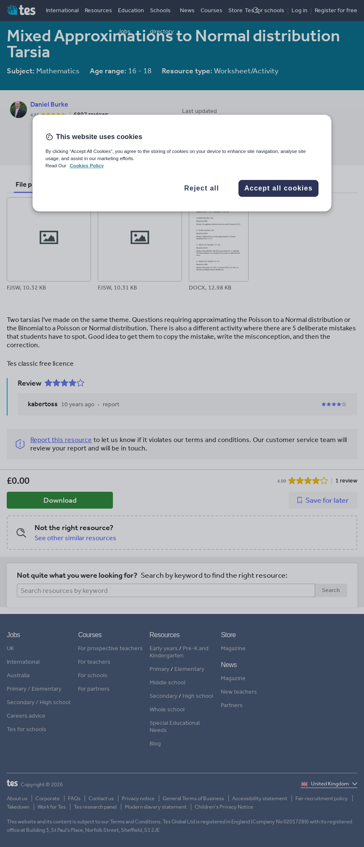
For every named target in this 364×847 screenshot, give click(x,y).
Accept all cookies (278, 188)
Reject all (201, 188)
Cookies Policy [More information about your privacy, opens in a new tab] (87, 165)
